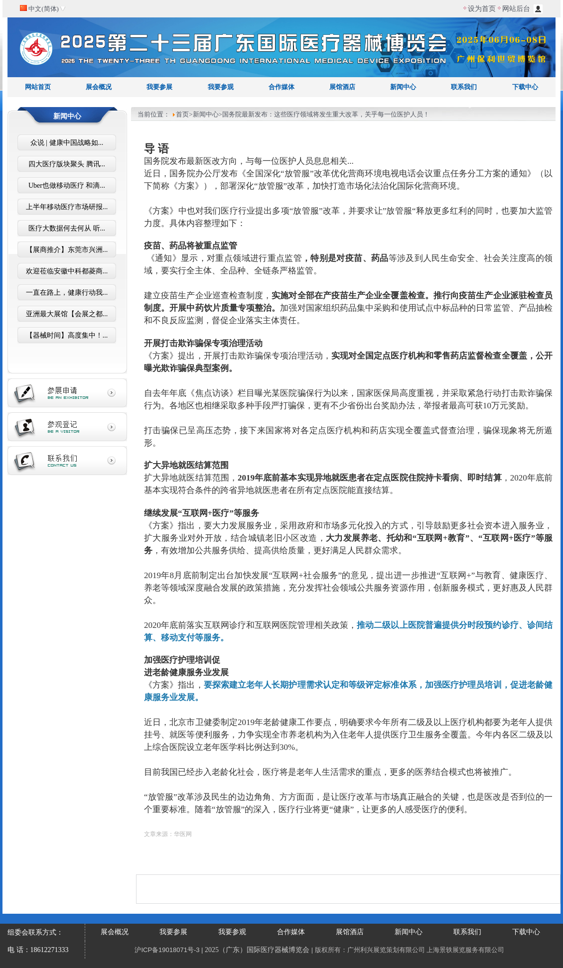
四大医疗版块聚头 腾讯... (66, 164)
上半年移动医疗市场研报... (67, 207)
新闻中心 (403, 87)
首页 (182, 114)
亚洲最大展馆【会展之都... (67, 314)
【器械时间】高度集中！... (67, 335)
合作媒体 (281, 87)
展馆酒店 (342, 87)
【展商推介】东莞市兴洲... (67, 249)
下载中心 (525, 87)
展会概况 (99, 87)
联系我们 (464, 87)
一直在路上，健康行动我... (67, 292)
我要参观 (221, 87)
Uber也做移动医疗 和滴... (66, 185)
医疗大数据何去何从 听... (66, 228)
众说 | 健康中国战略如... (66, 142)
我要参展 (159, 87)
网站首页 (38, 87)
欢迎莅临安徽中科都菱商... (67, 271)
